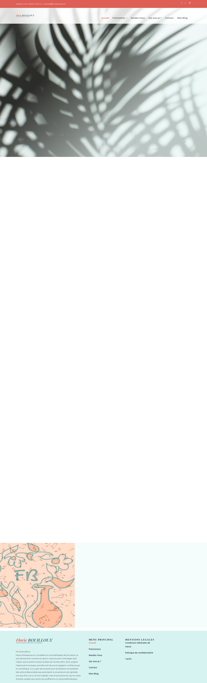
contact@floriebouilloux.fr (55, 4)
